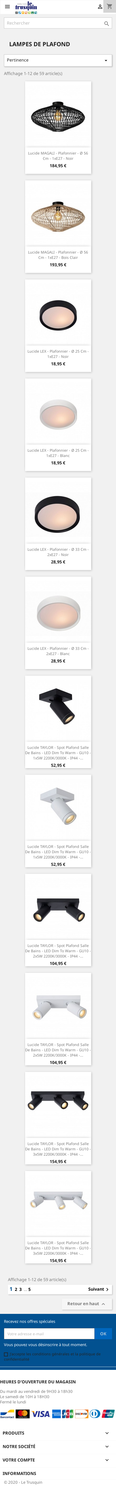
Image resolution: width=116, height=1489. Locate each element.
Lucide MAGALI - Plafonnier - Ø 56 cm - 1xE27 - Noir (58, 156)
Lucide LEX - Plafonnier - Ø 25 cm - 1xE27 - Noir (58, 354)
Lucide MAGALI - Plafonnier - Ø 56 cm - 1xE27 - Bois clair (58, 255)
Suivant (99, 1289)
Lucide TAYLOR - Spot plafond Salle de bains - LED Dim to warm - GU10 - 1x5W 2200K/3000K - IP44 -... (58, 752)
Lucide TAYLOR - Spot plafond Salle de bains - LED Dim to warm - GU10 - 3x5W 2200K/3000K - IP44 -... (58, 1149)
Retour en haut (86, 1304)
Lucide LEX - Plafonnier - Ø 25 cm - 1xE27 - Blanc (58, 453)
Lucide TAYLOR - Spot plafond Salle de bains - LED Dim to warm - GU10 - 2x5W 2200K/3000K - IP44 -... (58, 951)
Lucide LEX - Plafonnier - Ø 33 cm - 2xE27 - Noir (58, 552)
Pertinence (58, 60)
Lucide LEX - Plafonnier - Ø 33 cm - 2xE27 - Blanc (58, 651)
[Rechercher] (58, 23)
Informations (19, 1473)
